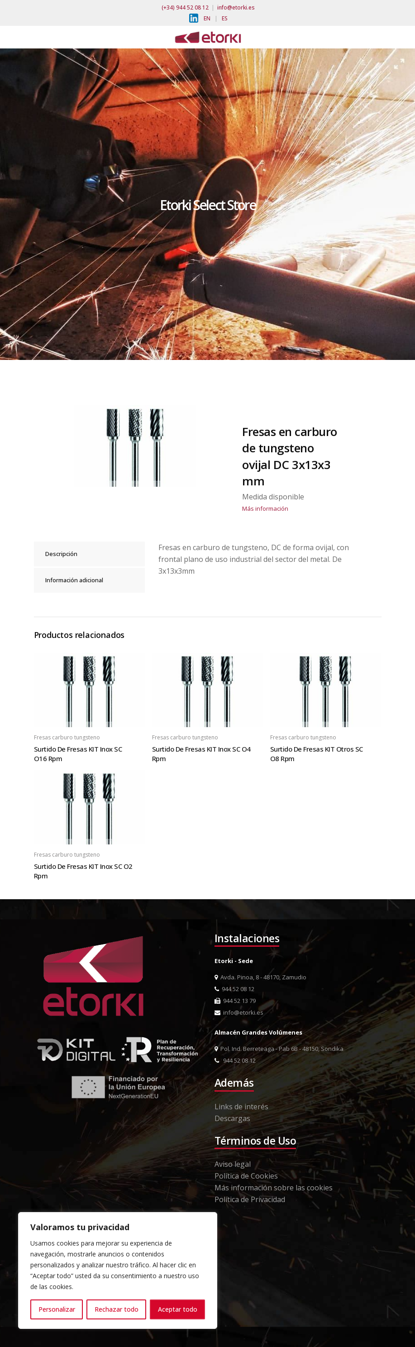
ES (225, 18)
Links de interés (241, 1107)
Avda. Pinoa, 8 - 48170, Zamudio (260, 977)
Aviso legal (233, 1164)
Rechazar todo (116, 1309)
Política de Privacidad (250, 1199)
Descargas (232, 1118)
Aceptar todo (177, 1309)
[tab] (89, 554)
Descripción (61, 554)
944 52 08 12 (234, 989)
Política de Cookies (246, 1176)
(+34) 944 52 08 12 (185, 7)
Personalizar (56, 1309)
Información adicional (74, 580)
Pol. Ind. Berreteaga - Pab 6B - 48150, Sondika (279, 1049)
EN (207, 18)
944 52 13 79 (235, 1001)
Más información (265, 508)
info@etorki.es (236, 7)
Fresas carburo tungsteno (67, 737)
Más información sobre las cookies (274, 1188)
